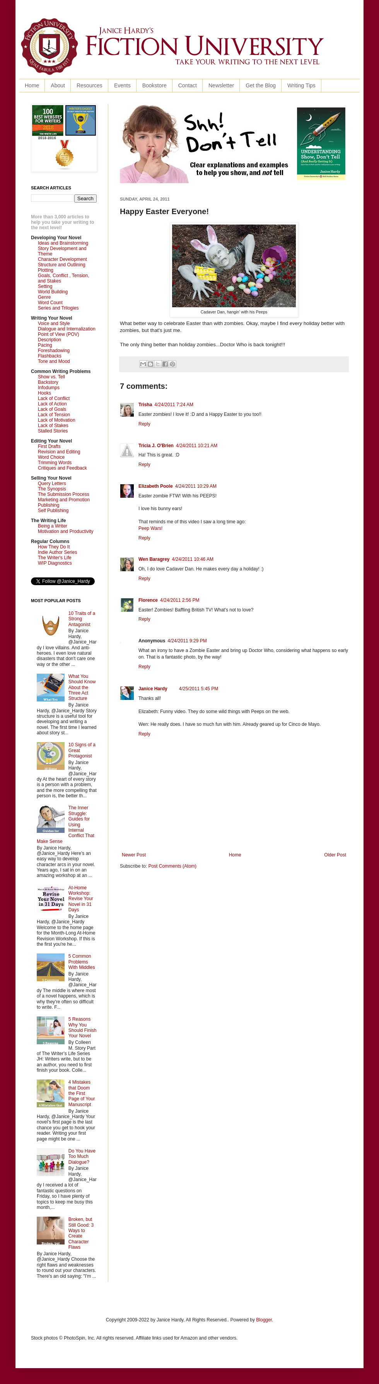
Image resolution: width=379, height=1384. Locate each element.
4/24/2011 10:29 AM (196, 486)
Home (32, 85)
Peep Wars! (150, 528)
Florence (148, 600)
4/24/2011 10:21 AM (196, 445)
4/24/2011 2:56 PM (179, 600)
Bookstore (154, 85)
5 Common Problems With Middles (81, 961)
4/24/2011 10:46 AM (192, 559)
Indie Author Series (57, 552)
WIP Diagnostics (55, 563)
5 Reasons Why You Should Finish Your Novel (82, 1027)
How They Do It (54, 547)
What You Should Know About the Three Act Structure (82, 687)
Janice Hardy (152, 688)
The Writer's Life (55, 557)
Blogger (264, 1320)
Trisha (145, 404)
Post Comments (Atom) (172, 866)
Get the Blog (261, 85)
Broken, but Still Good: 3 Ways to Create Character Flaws (81, 1233)
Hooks (44, 393)
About (58, 85)
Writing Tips (301, 85)
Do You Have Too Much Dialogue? (82, 1156)
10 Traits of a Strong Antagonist (81, 619)
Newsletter (221, 85)
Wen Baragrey (153, 559)
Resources (89, 85)
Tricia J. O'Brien (156, 445)
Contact (187, 85)
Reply (144, 424)
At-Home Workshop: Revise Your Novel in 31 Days (80, 899)
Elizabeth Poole (155, 486)
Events (122, 85)
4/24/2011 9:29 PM (187, 640)
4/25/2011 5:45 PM (198, 688)
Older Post (335, 855)
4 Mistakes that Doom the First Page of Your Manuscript (81, 1093)
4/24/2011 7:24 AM (173, 404)
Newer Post (134, 855)
